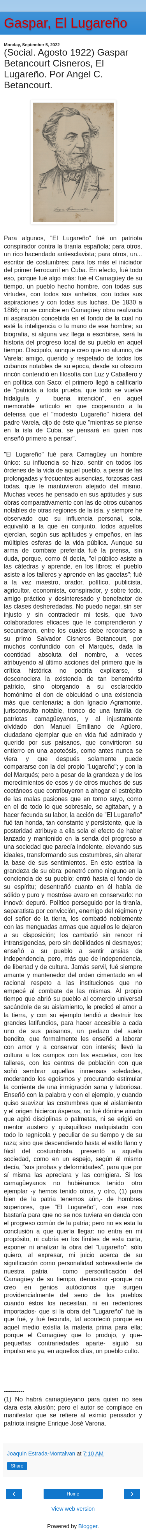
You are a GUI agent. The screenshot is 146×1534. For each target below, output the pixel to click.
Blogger (87, 1526)
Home (73, 1494)
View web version (73, 1509)
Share (17, 1466)
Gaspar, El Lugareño (65, 23)
